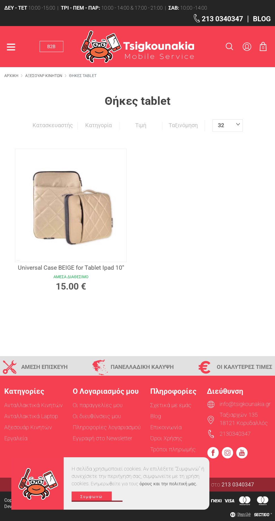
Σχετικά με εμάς (171, 405)
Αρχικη (11, 75)
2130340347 (235, 433)
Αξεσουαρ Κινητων (42, 75)
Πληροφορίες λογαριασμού (107, 427)
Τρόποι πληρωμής (173, 449)
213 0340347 (217, 18)
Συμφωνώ (97, 500)
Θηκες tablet (81, 75)
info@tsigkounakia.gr (245, 404)
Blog (155, 416)
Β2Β (53, 46)
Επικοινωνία (166, 427)
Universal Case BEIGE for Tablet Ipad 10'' (71, 267)
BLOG (261, 18)
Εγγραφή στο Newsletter (102, 438)
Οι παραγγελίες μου (98, 405)
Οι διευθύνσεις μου (97, 416)
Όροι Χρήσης (166, 438)
